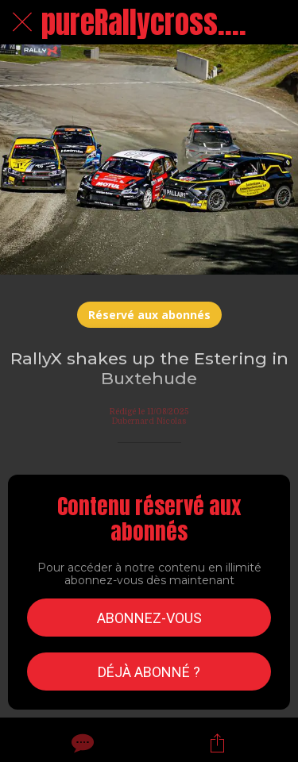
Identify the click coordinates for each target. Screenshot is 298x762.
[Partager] (217, 743)
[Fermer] (22, 22)
